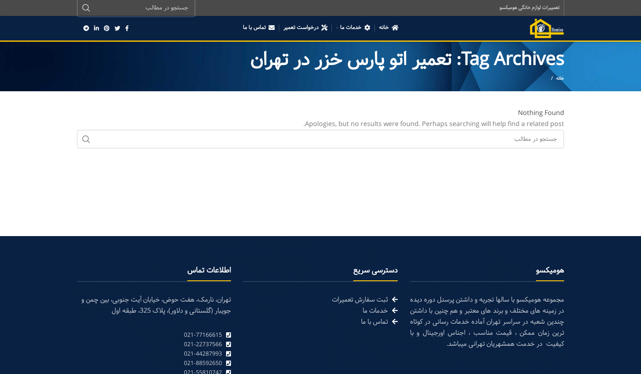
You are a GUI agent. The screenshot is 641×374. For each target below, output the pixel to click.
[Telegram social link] (86, 28)
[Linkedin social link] (96, 28)
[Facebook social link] (127, 28)
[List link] (154, 335)
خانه (560, 79)
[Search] (320, 140)
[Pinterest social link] (106, 28)
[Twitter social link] (117, 28)
